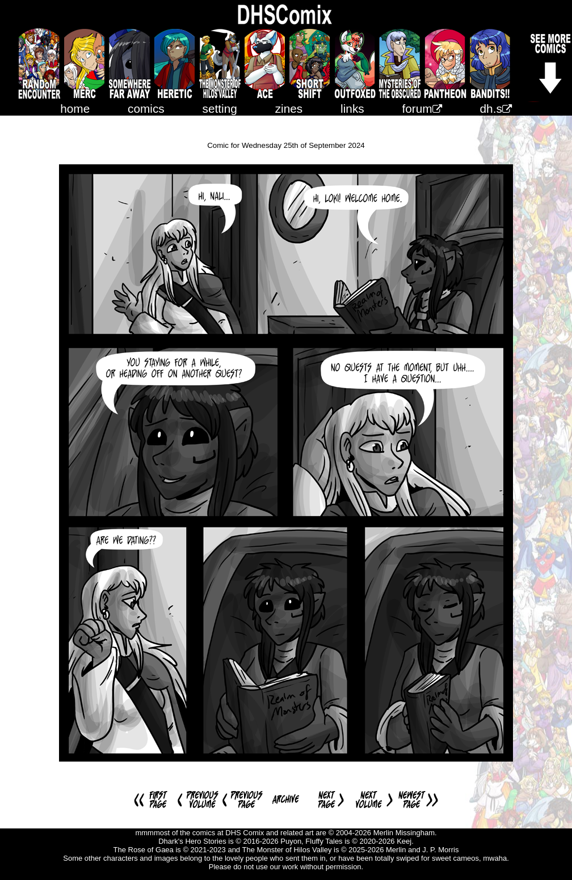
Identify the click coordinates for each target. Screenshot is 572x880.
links (352, 108)
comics (146, 108)
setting (220, 108)
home (75, 108)
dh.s (496, 108)
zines (289, 108)
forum (422, 108)
